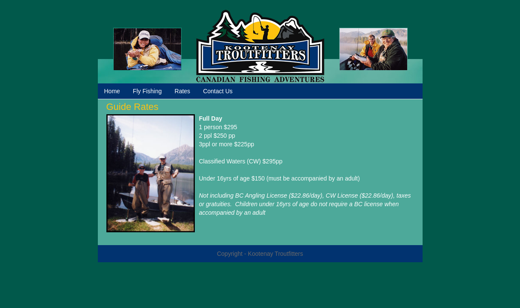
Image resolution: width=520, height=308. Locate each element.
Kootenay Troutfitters (260, 46)
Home (112, 91)
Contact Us (217, 91)
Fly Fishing (147, 91)
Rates (183, 91)
